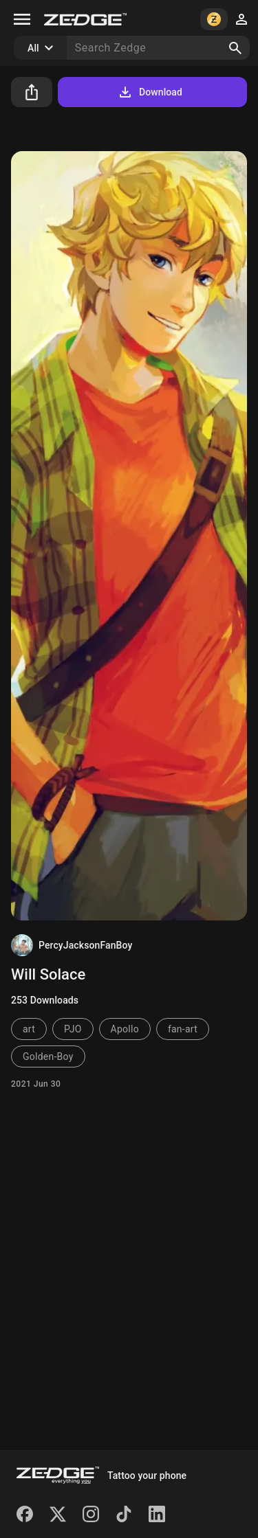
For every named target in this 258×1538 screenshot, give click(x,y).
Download (149, 92)
